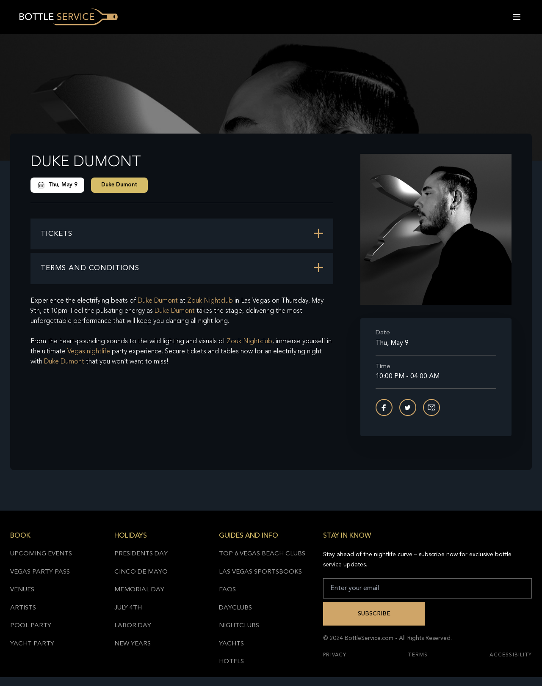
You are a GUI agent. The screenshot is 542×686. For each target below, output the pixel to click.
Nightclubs (239, 626)
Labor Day (132, 626)
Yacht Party (32, 644)
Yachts (231, 644)
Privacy (334, 655)
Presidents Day (141, 554)
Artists (23, 608)
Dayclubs (235, 608)
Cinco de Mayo (141, 572)
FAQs (227, 590)
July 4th (128, 608)
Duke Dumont (119, 185)
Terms (418, 655)
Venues (22, 590)
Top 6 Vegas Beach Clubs (262, 554)
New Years (132, 644)
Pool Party (30, 626)
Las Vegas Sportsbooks (260, 572)
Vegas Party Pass (40, 572)
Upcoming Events (41, 554)
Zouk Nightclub (210, 301)
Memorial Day (139, 590)
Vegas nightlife (88, 351)
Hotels (231, 662)
